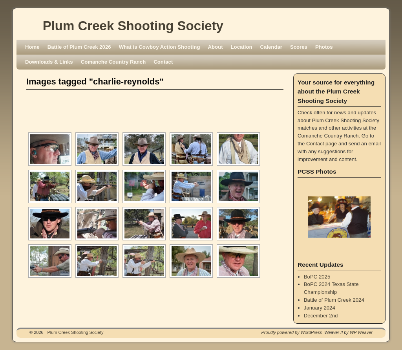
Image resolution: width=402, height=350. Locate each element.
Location (241, 47)
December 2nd (321, 316)
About (215, 47)
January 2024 (319, 308)
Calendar (271, 47)
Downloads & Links (49, 62)
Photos (324, 47)
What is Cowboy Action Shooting (159, 47)
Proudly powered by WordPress (291, 332)
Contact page (321, 144)
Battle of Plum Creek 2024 (334, 300)
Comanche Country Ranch (113, 62)
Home (32, 47)
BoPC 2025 (317, 277)
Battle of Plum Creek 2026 (79, 47)
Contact (163, 62)
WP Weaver (361, 332)
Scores (298, 47)
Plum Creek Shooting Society (133, 25)
